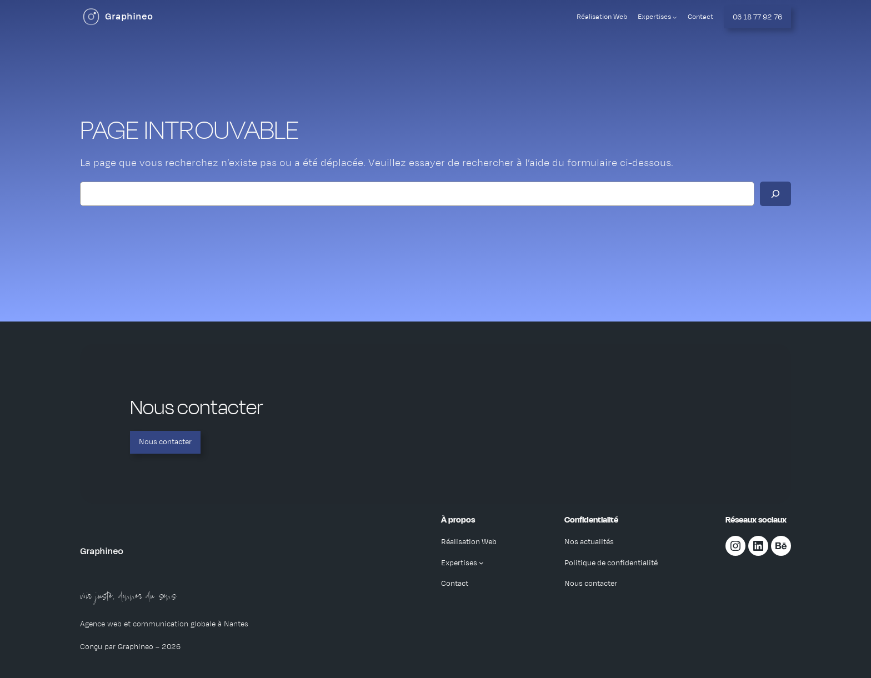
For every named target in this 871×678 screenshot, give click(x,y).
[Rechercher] (775, 193)
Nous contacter (165, 442)
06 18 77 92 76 (757, 17)
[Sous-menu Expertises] (675, 17)
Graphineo (129, 16)
